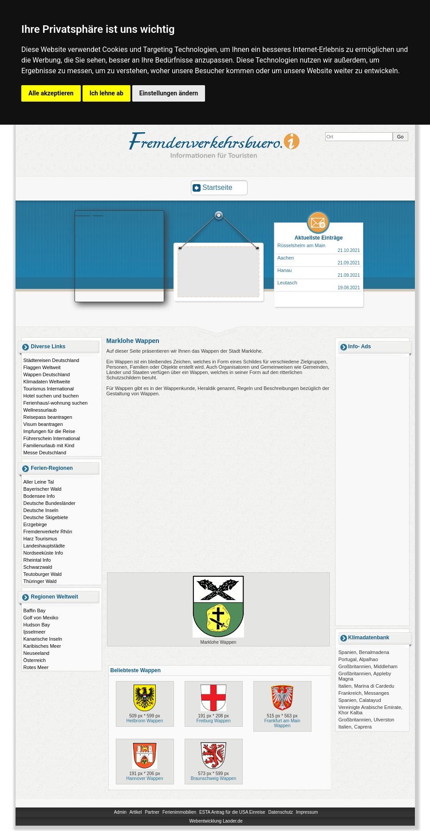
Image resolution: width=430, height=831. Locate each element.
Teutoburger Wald (43, 574)
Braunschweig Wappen (213, 778)
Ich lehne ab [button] (106, 93)
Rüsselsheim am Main (301, 245)
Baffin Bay (35, 610)
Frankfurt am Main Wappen (282, 723)
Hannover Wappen (144, 778)
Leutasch (287, 282)
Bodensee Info (39, 496)
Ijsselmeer (35, 631)
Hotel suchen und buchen (51, 395)
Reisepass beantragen (48, 417)
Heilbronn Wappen (144, 720)
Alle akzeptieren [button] (51, 93)
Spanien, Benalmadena (364, 652)
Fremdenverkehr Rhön (48, 531)
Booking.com (89, 213)
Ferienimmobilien (179, 812)
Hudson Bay (37, 624)
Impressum (307, 812)
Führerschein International (52, 438)
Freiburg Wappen (214, 720)
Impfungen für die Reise (49, 431)
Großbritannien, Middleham (368, 666)
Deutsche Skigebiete (46, 517)
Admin (120, 812)
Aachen (285, 257)
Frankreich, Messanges (364, 693)
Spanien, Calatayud (360, 700)
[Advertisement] (218, 272)
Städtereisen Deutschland (51, 360)
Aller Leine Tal (39, 481)
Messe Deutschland (45, 452)
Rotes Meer (36, 667)
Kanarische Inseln (43, 639)
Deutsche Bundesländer (49, 503)
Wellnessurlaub (40, 410)
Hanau (284, 270)
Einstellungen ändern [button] (168, 93)
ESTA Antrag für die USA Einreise (232, 812)
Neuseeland (37, 653)
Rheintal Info (37, 560)
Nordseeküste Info (43, 552)
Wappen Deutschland (47, 374)
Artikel (136, 812)
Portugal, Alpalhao (358, 659)
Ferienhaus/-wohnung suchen (56, 403)
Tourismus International (49, 388)
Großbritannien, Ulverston (366, 719)
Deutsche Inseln (41, 510)
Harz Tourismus (40, 538)
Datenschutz (280, 812)
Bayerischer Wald (43, 489)
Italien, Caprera (355, 726)
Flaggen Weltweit (42, 367)
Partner (152, 812)
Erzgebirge (35, 524)
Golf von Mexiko (41, 617)
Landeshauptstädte (44, 545)
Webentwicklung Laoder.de (216, 821)
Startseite (217, 187)
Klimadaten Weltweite (47, 381)
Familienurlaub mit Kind (49, 445)
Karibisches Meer (42, 646)
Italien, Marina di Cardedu (366, 686)
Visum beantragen (43, 424)
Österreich (35, 660)
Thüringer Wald (40, 581)
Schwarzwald (38, 567)
